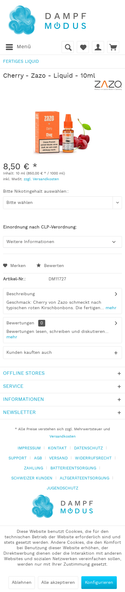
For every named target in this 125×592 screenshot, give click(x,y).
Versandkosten (62, 436)
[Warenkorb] (113, 47)
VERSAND (58, 458)
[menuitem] (18, 47)
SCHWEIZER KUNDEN (31, 478)
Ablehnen (22, 582)
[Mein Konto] (98, 47)
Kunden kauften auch (29, 352)
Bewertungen (20, 323)
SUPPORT (17, 458)
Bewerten (50, 266)
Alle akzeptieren (58, 582)
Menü (18, 46)
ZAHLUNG (33, 468)
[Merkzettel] (83, 47)
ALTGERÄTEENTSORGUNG (84, 478)
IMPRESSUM (29, 448)
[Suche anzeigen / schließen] (68, 47)
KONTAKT (57, 448)
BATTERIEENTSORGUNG (73, 468)
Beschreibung (20, 294)
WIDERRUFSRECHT (93, 458)
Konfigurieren (99, 582)
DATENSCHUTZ (88, 448)
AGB (38, 458)
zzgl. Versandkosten (41, 179)
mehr (110, 308)
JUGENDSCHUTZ (62, 488)
